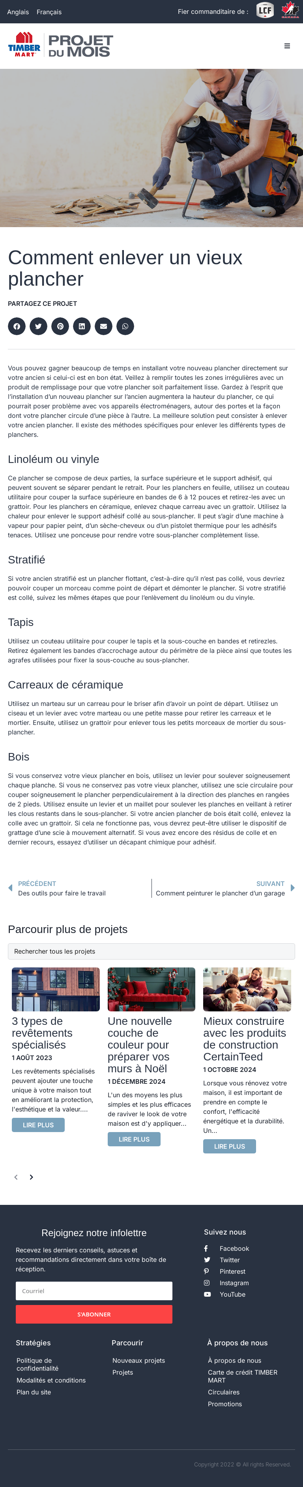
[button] (287, 46)
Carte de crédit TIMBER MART (242, 1376)
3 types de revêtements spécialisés (42, 1033)
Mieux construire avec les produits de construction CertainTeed (244, 1039)
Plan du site (34, 1392)
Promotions (225, 1404)
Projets (122, 1372)
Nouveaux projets (138, 1360)
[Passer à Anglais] (18, 11)
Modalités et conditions (51, 1380)
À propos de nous (234, 1360)
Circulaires (223, 1392)
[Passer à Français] (49, 11)
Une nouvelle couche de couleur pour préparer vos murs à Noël (140, 1045)
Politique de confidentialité (37, 1364)
